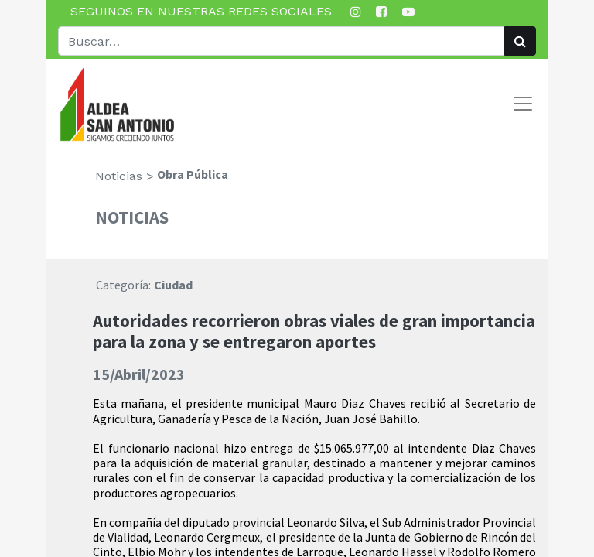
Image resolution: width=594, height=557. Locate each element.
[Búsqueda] (520, 41)
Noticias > (124, 176)
